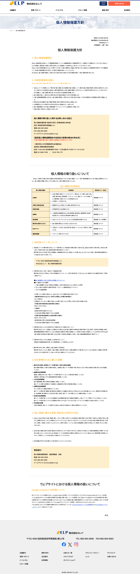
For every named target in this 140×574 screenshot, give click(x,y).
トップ (11, 30)
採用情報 (45, 560)
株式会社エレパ (34, 3)
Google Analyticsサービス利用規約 (82, 504)
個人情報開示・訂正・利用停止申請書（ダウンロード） (50, 280)
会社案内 (127, 10)
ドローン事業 (82, 10)
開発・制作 (105, 10)
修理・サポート (36, 10)
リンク (87, 556)
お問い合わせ (119, 3)
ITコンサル (59, 10)
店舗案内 (13, 10)
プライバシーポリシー (92, 553)
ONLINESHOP (103, 3)
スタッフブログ (68, 556)
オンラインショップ (69, 560)
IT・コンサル (24, 560)
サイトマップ (111, 553)
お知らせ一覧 (67, 553)
